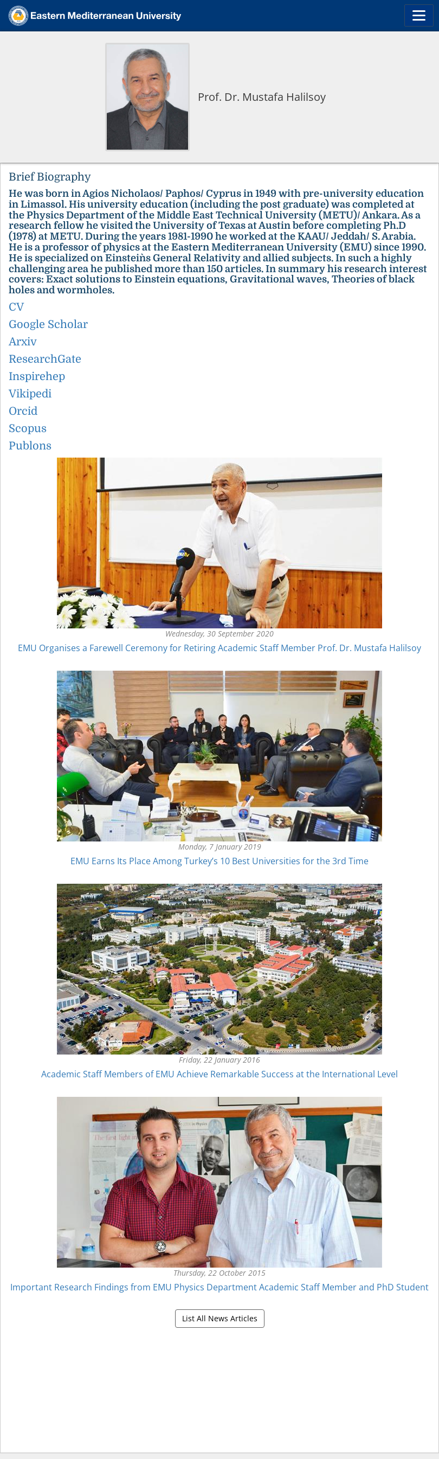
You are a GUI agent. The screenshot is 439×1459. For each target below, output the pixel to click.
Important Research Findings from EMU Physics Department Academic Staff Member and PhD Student (219, 1287)
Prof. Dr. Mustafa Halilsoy (262, 96)
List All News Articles (219, 1318)
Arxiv (23, 342)
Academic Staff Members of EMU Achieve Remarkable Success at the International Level (219, 1074)
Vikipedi (30, 394)
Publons (30, 446)
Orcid (23, 411)
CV (16, 307)
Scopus (28, 428)
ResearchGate (45, 359)
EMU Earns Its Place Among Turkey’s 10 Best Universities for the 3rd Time (219, 861)
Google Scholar (48, 324)
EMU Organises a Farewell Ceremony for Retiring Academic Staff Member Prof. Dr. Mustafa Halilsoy (219, 648)
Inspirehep (37, 376)
